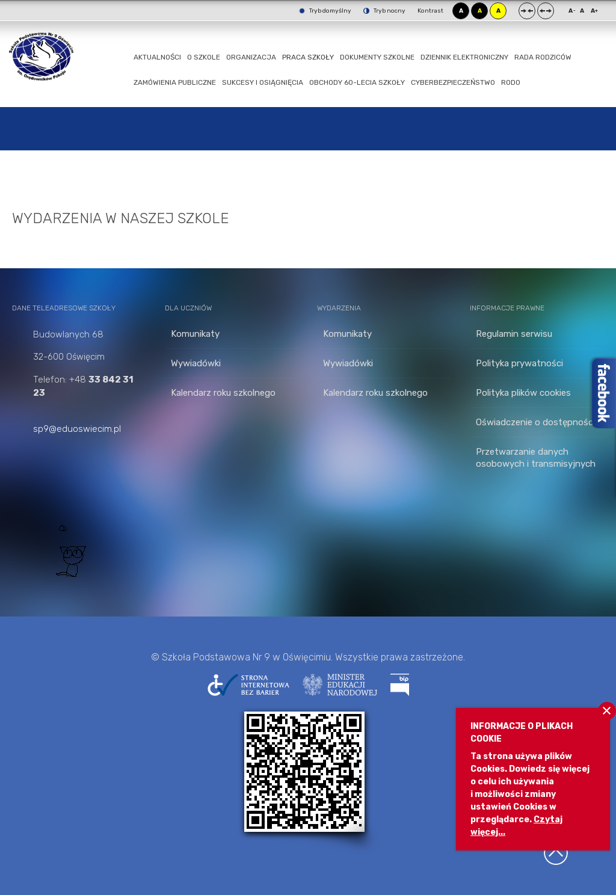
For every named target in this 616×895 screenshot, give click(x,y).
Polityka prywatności (519, 363)
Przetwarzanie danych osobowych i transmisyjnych (536, 457)
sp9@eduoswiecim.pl (77, 428)
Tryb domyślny (325, 10)
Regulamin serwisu (514, 333)
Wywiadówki (196, 363)
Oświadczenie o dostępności (535, 422)
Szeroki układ (545, 10)
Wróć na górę (556, 853)
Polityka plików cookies (523, 392)
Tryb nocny (384, 10)
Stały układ (527, 10)
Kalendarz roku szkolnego (223, 392)
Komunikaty (195, 333)
